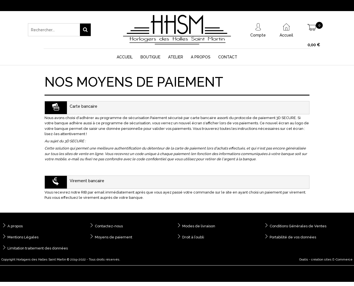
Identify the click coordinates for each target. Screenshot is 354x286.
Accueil (125, 57)
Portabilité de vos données (293, 237)
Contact (227, 57)
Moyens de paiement (113, 237)
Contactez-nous (109, 226)
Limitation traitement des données (37, 248)
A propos (15, 226)
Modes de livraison (198, 226)
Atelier (175, 57)
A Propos (200, 57)
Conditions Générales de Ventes (298, 226)
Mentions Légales (22, 237)
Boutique (150, 57)
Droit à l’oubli (193, 237)
